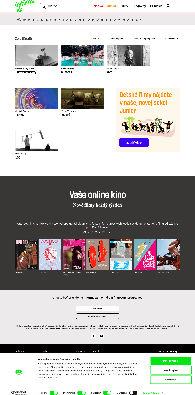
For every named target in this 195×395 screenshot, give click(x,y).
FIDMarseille (115, 230)
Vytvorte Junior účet (101, 318)
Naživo (98, 6)
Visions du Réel (163, 230)
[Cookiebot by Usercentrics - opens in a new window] (18, 389)
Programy (139, 6)
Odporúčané (49, 317)
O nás (18, 312)
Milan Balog (88, 111)
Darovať (76, 317)
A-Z (45, 312)
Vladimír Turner (22, 111)
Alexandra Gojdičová (25, 68)
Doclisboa (43, 230)
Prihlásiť (156, 6)
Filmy (124, 6)
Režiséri (47, 325)
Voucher (76, 315)
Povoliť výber (171, 366)
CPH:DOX (19, 230)
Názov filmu (170, 39)
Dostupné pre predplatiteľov (145, 39)
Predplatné (77, 312)
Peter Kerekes (55, 68)
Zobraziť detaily (151, 389)
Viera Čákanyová (57, 111)
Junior (111, 6)
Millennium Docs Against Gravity (72, 231)
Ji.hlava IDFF (139, 230)
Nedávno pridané (117, 39)
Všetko (21, 19)
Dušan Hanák (88, 68)
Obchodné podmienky (21, 321)
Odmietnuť (170, 376)
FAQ (74, 320)
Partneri (19, 315)
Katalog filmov (95, 39)
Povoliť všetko (170, 357)
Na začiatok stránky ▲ (169, 309)
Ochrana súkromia (24, 317)
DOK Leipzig (91, 230)
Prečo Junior (99, 315)
